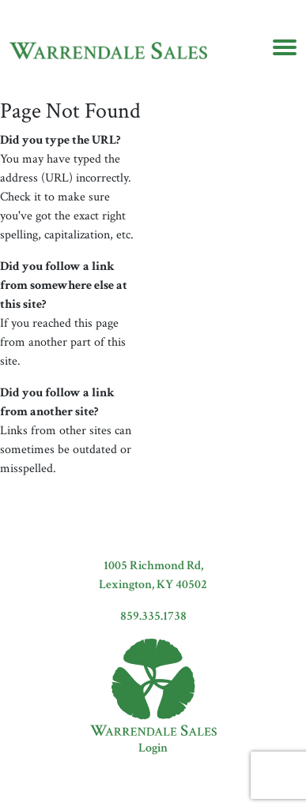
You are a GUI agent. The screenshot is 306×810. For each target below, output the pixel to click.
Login (153, 748)
